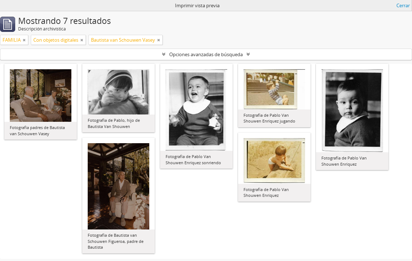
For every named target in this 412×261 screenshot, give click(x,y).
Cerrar (403, 5)
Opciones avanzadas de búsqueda (206, 54)
